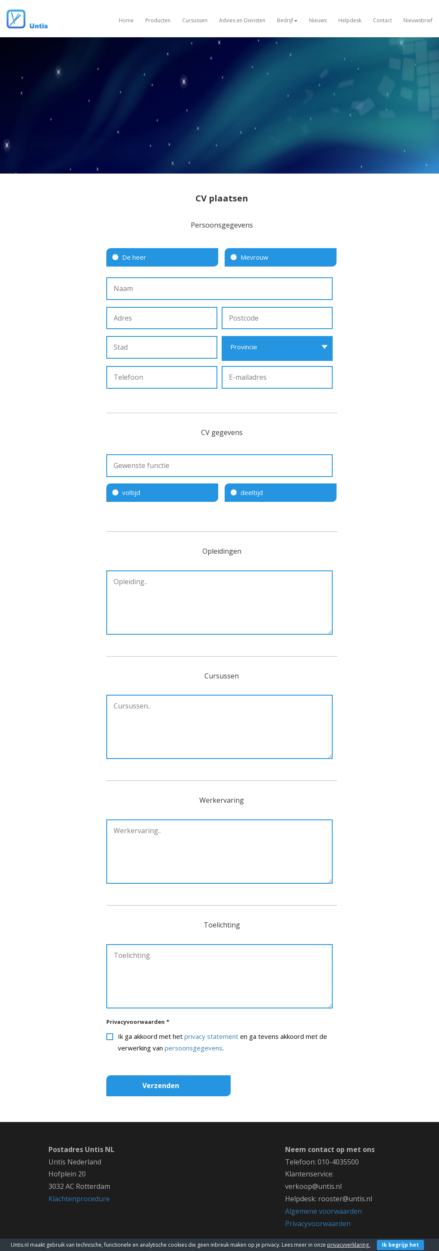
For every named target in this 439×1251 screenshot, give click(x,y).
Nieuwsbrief (418, 20)
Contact (382, 20)
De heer (134, 257)
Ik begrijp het (400, 1244)
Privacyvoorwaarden (137, 1022)
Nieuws (318, 20)
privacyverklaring (348, 1244)
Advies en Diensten (242, 20)
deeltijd (252, 492)
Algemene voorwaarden (323, 1211)
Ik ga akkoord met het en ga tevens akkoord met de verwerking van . (222, 1042)
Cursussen (194, 20)
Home (126, 20)
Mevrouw (254, 257)
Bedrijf (287, 20)
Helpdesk (349, 20)
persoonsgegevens (194, 1048)
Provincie (243, 346)
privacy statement (211, 1036)
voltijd (131, 492)
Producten (158, 20)
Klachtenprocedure (79, 1198)
